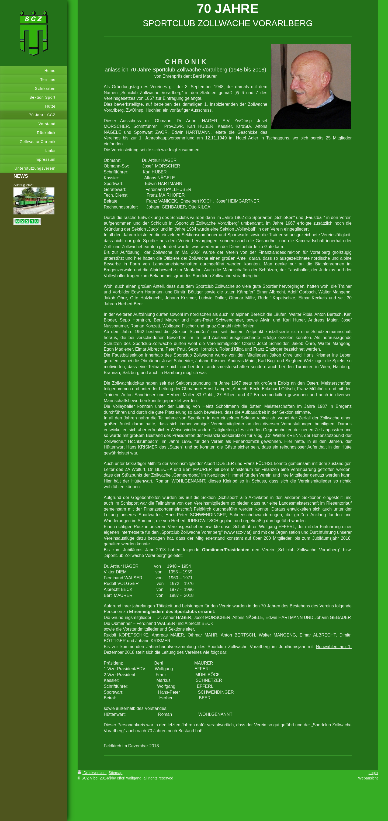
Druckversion (92, 773)
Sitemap (115, 773)
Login (373, 773)
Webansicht (368, 778)
